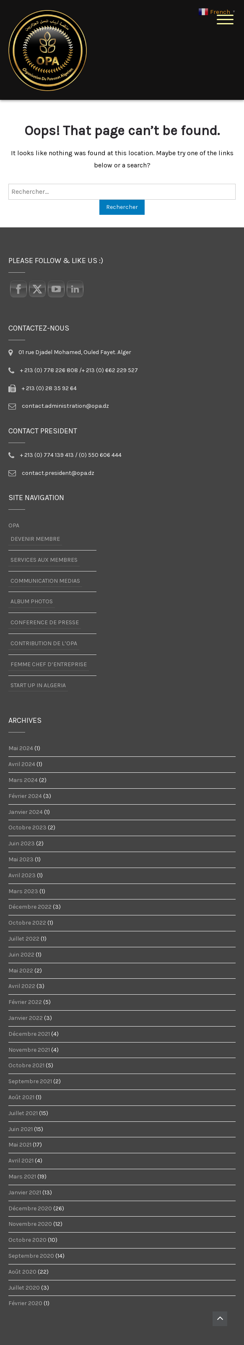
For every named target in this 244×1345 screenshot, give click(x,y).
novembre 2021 (29, 1050)
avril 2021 (21, 1160)
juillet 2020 (24, 1288)
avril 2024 (21, 764)
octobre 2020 (27, 1240)
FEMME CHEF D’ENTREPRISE (48, 664)
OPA (13, 525)
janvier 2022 (25, 1018)
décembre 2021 (29, 1034)
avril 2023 (22, 875)
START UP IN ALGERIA (38, 685)
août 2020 (22, 1272)
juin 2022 (21, 954)
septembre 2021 (30, 1081)
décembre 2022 (30, 907)
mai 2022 (20, 970)
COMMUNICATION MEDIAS (45, 580)
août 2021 (21, 1097)
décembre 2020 (30, 1208)
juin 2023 (21, 843)
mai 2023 (21, 859)
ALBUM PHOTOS (31, 601)
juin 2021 (20, 1129)
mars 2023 (23, 891)
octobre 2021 (26, 1065)
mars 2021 (22, 1176)
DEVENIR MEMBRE (35, 538)
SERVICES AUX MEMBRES (44, 559)
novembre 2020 (30, 1224)
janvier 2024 (25, 812)
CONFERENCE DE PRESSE (44, 622)
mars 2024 (23, 780)
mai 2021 (19, 1145)
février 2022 (25, 1002)
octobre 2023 (27, 827)
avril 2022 (21, 986)
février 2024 (25, 796)
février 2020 (25, 1303)
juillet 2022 (23, 939)
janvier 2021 (24, 1192)
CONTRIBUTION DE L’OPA (43, 643)
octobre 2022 (27, 923)
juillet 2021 (23, 1113)
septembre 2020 (31, 1256)
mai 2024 (20, 748)
